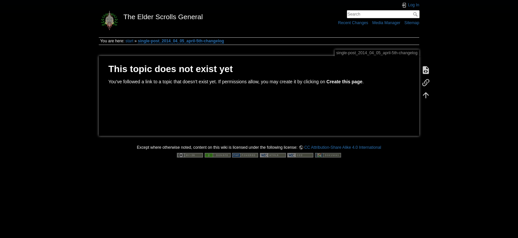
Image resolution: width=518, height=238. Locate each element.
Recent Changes (353, 22)
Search (416, 14)
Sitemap (411, 22)
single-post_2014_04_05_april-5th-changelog (181, 41)
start (129, 41)
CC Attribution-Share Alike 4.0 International (342, 147)
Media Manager (386, 22)
